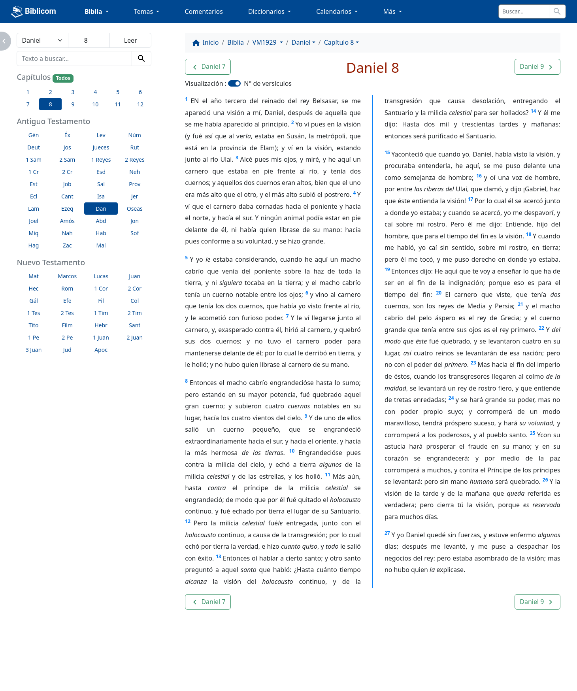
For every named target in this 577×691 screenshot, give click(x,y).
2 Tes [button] (67, 313)
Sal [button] (101, 184)
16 (479, 175)
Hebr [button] (100, 325)
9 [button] (72, 104)
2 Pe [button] (67, 337)
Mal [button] (101, 245)
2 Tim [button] (135, 313)
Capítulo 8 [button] (339, 42)
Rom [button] (67, 288)
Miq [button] (34, 233)
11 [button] (118, 104)
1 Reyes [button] (101, 159)
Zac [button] (67, 245)
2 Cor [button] (134, 288)
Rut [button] (134, 147)
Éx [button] (67, 135)
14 (533, 111)
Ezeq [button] (67, 208)
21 (520, 304)
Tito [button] (34, 325)
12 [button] (140, 104)
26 (545, 479)
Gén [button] (33, 135)
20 (438, 292)
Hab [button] (101, 233)
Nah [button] (67, 233)
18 (529, 234)
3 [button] (72, 92)
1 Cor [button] (101, 288)
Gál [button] (33, 300)
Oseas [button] (135, 208)
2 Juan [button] (134, 337)
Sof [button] (134, 233)
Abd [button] (101, 221)
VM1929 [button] (265, 42)
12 (187, 521)
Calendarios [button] (334, 11)
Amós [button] (67, 221)
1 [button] (28, 92)
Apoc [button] (100, 349)
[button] (207, 67)
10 (292, 450)
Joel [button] (33, 221)
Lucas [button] (101, 276)
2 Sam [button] (67, 159)
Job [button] (67, 184)
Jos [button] (67, 147)
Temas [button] (144, 11)
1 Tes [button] (33, 313)
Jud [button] (67, 349)
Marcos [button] (67, 276)
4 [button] (95, 92)
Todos (63, 78)
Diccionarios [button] (267, 11)
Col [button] (134, 300)
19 (387, 269)
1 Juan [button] (101, 337)
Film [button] (67, 325)
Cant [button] (67, 196)
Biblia (235, 42)
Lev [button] (100, 135)
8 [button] (50, 104)
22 (541, 328)
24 (451, 398)
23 (473, 362)
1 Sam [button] (33, 159)
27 (387, 533)
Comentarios (204, 11)
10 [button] (95, 104)
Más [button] (390, 11)
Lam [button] (33, 208)
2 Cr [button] (67, 172)
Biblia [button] (94, 11)
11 (327, 474)
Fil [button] (101, 300)
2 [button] (50, 92)
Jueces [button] (101, 147)
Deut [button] (33, 147)
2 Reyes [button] (135, 159)
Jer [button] (134, 196)
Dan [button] (101, 208)
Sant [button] (134, 325)
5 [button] (117, 92)
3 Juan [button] (34, 349)
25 (533, 433)
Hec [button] (34, 288)
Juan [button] (134, 276)
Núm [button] (134, 135)
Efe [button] (67, 300)
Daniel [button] (301, 42)
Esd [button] (101, 172)
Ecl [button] (33, 196)
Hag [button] (33, 245)
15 (387, 152)
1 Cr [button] (33, 172)
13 (218, 556)
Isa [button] (101, 196)
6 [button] (140, 92)
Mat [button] (33, 276)
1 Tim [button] (101, 313)
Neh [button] (134, 172)
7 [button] (28, 104)
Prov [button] (134, 184)
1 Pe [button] (33, 337)
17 (470, 199)
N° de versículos (268, 83)
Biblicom (33, 12)
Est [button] (34, 184)
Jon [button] (134, 221)
